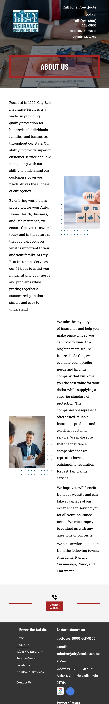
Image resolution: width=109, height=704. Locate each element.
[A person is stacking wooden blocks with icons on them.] (82, 202)
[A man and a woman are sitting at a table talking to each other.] (27, 442)
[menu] (6, 15)
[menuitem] (30, 637)
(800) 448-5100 (89, 22)
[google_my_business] (70, 691)
